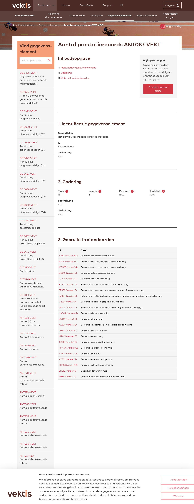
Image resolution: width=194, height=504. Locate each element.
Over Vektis (86, 5)
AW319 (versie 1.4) (68, 261)
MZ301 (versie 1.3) (68, 336)
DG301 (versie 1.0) (68, 273)
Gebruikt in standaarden (75, 78)
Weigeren (165, 482)
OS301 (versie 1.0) (68, 342)
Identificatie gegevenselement (78, 67)
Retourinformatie (146, 15)
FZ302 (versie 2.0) (68, 284)
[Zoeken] (122, 5)
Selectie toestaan (165, 473)
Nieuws (66, 5)
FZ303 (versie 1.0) (68, 290)
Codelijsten (96, 15)
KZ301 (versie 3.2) (68, 325)
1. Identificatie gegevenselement (91, 123)
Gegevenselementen (120, 15)
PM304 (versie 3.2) (68, 348)
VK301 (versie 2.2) (68, 359)
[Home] (13, 25)
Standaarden (77, 15)
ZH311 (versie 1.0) (67, 376)
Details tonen (167, 498)
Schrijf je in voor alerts (158, 89)
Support (107, 5)
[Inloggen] (172, 5)
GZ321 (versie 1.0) (67, 301)
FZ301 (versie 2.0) (68, 278)
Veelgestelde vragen (170, 15)
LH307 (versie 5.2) (68, 330)
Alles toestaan (165, 465)
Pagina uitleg (171, 26)
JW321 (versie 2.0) (68, 319)
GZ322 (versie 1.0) (68, 307)
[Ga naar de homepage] (21, 5)
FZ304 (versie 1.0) (68, 296)
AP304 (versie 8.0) (68, 255)
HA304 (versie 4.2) (68, 313)
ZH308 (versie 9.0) (68, 365)
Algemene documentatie (53, 15)
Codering (66, 72)
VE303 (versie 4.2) (68, 353)
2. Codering (70, 181)
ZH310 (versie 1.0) (68, 371)
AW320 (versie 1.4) (68, 267)
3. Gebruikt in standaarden (86, 239)
